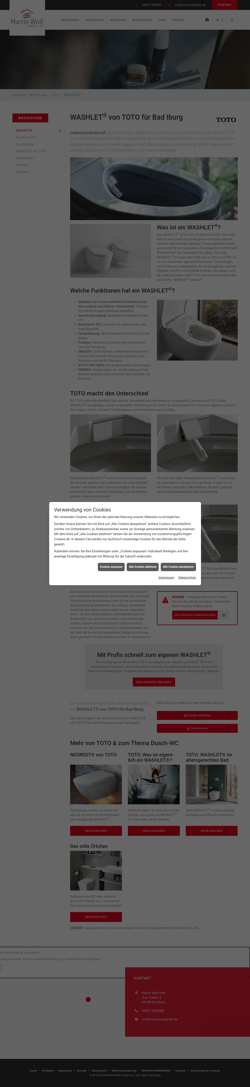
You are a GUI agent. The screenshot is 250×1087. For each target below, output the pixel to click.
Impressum (166, 154)
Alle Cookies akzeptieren (178, 143)
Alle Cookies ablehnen (143, 143)
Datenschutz (187, 154)
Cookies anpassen (111, 143)
